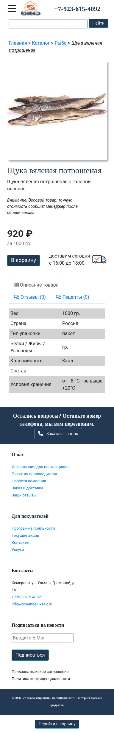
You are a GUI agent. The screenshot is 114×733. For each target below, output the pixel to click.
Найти (99, 23)
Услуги (18, 549)
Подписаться (30, 655)
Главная (18, 43)
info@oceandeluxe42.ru (32, 604)
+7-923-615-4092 (26, 597)
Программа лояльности (33, 528)
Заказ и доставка (27, 488)
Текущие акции (25, 535)
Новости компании (29, 481)
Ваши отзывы (24, 495)
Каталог (41, 43)
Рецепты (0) (72, 297)
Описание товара (36, 285)
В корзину (23, 260)
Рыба (61, 43)
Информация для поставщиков (40, 466)
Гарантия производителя (34, 474)
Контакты (20, 542)
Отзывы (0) (30, 297)
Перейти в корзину (57, 723)
